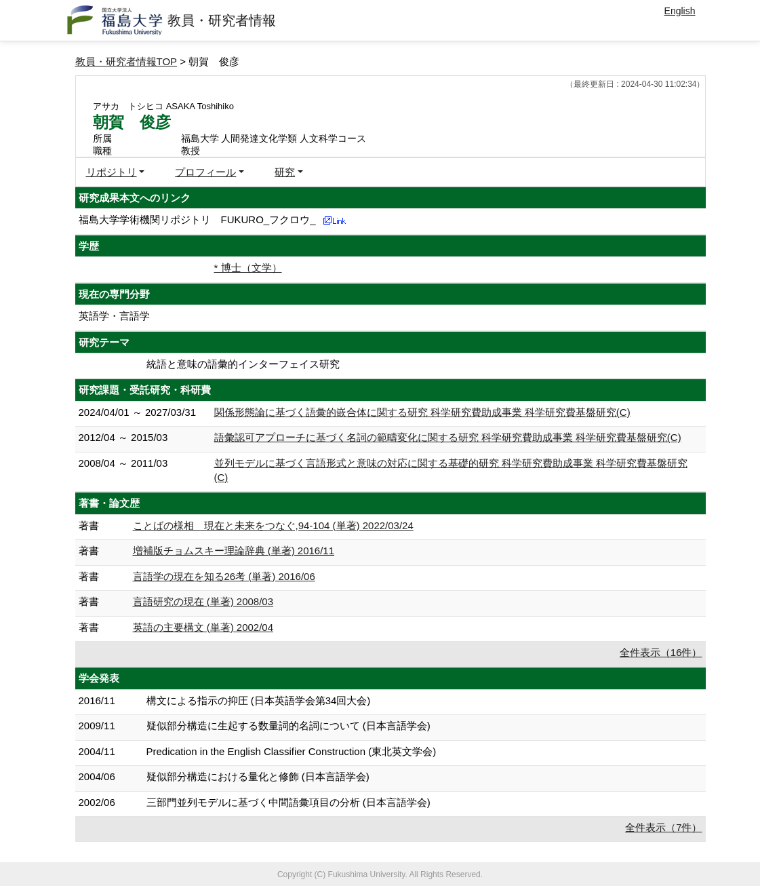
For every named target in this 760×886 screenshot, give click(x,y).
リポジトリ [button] (111, 172)
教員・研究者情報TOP (126, 61)
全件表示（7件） (663, 827)
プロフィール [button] (205, 172)
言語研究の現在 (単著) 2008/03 (203, 601)
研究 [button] (285, 172)
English (680, 10)
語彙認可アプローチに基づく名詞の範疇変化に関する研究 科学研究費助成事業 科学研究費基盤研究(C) (447, 437)
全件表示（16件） (661, 652)
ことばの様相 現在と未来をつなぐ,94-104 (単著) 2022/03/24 (273, 525)
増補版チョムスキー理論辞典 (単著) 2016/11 (234, 550)
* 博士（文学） (248, 267)
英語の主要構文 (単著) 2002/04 (203, 627)
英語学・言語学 (114, 316)
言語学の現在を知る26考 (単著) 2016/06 (224, 576)
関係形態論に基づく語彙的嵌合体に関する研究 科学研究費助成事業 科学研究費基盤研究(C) (422, 412)
